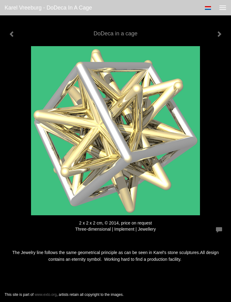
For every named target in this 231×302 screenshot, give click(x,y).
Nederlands (207, 8)
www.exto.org (45, 294)
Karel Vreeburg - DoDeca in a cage (48, 8)
